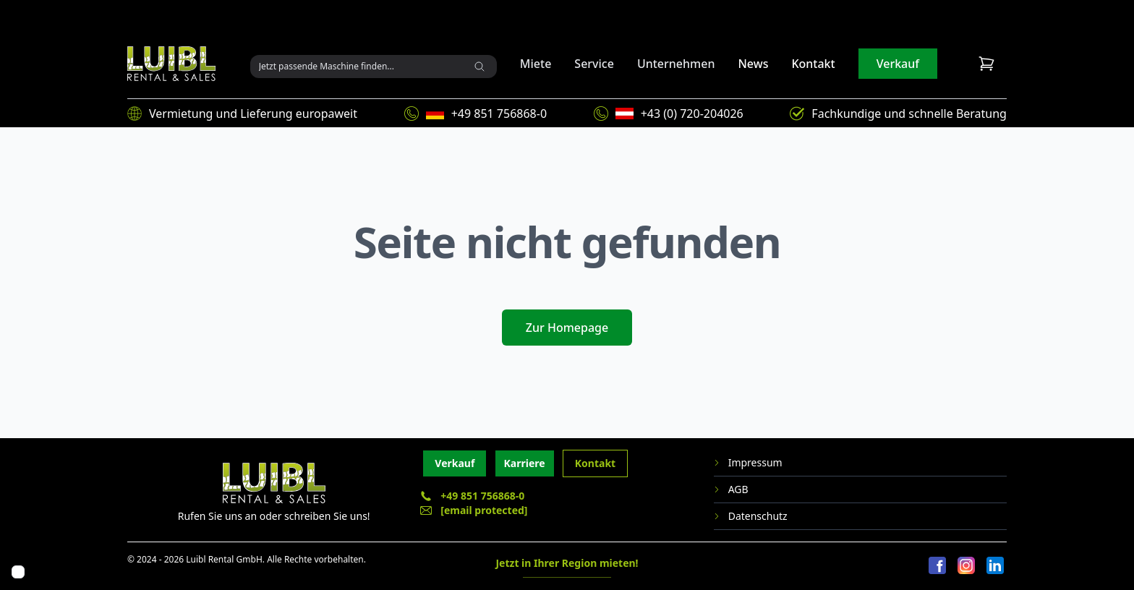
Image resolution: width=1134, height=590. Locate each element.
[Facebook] (937, 566)
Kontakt (813, 64)
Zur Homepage (567, 327)
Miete (536, 64)
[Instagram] (966, 566)
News (753, 64)
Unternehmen (676, 64)
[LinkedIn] (995, 566)
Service (594, 64)
